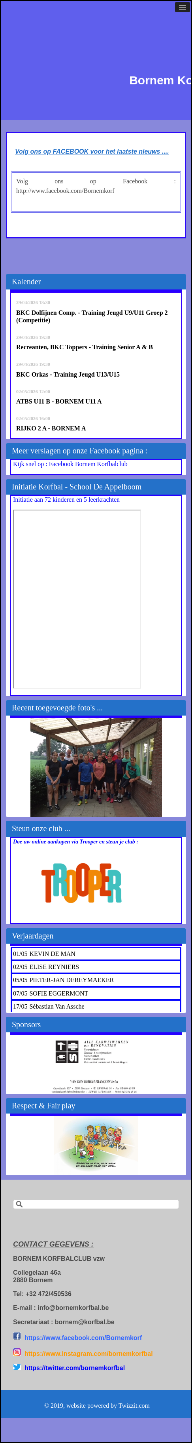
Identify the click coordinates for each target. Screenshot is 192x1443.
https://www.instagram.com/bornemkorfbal (88, 1353)
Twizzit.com (134, 1405)
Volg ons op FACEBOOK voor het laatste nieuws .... (92, 151)
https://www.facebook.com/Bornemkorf (83, 1337)
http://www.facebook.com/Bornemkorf (65, 190)
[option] (96, 767)
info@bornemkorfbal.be (73, 1307)
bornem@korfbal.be (85, 1322)
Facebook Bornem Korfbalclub (88, 464)
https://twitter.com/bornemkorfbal (74, 1368)
